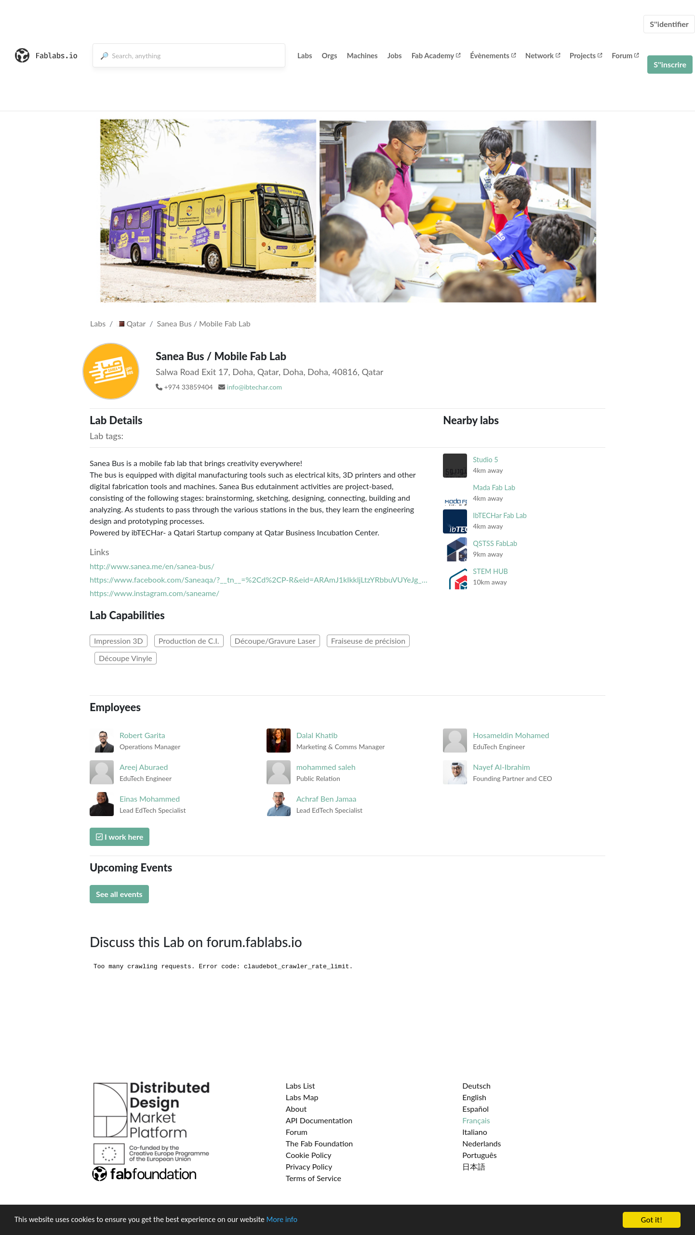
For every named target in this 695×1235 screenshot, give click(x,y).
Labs (304, 55)
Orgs (329, 55)
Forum (625, 55)
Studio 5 (485, 459)
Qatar (131, 323)
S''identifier (669, 23)
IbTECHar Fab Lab (500, 515)
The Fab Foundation (319, 1143)
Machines (362, 55)
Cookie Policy (309, 1154)
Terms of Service (313, 1178)
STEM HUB (490, 571)
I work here (119, 836)
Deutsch (476, 1085)
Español (475, 1108)
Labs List (300, 1085)
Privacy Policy (309, 1166)
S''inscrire (670, 64)
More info (296, 1221)
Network (542, 55)
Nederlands (481, 1143)
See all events (119, 893)
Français (476, 1120)
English (474, 1097)
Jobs (395, 55)
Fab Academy (436, 55)
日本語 (473, 1166)
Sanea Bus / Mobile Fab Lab (204, 323)
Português (479, 1154)
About (296, 1108)
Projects (586, 55)
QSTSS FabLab (495, 543)
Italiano (474, 1131)
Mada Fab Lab (494, 487)
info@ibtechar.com (254, 387)
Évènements (493, 55)
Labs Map (302, 1097)
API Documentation (319, 1120)
